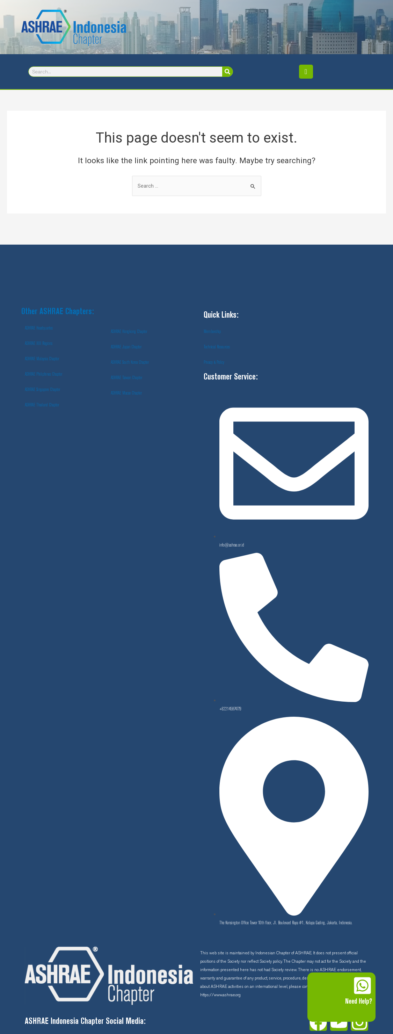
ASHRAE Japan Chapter (126, 347)
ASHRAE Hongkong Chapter (129, 332)
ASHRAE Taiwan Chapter (126, 378)
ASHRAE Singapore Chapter (42, 390)
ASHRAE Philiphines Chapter (43, 374)
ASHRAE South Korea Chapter (130, 362)
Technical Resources (217, 347)
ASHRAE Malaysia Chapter (42, 359)
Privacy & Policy (214, 362)
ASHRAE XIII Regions (38, 343)
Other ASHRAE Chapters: (57, 312)
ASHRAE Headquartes (39, 328)
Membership (212, 332)
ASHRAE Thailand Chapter (42, 405)
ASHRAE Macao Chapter (126, 393)
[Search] (227, 72)
